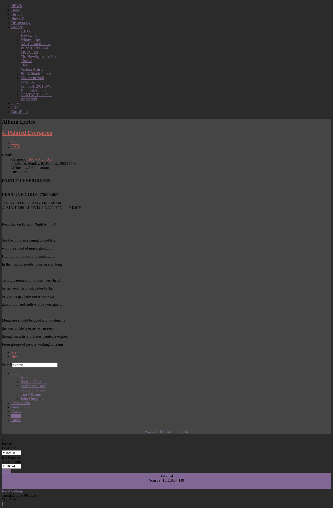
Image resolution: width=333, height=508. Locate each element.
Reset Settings (12, 491)
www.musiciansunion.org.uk (166, 432)
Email (15, 147)
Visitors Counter (166, 486)
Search (7, 365)
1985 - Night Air (39, 159)
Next (15, 357)
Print (15, 143)
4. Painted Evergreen (27, 133)
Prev (14, 352)
